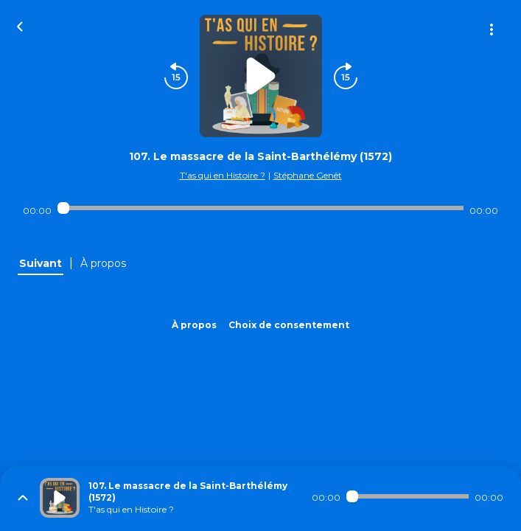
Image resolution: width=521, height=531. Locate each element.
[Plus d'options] (491, 29)
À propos (194, 324)
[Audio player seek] (260, 208)
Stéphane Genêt (307, 175)
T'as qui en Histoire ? (222, 175)
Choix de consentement (288, 324)
